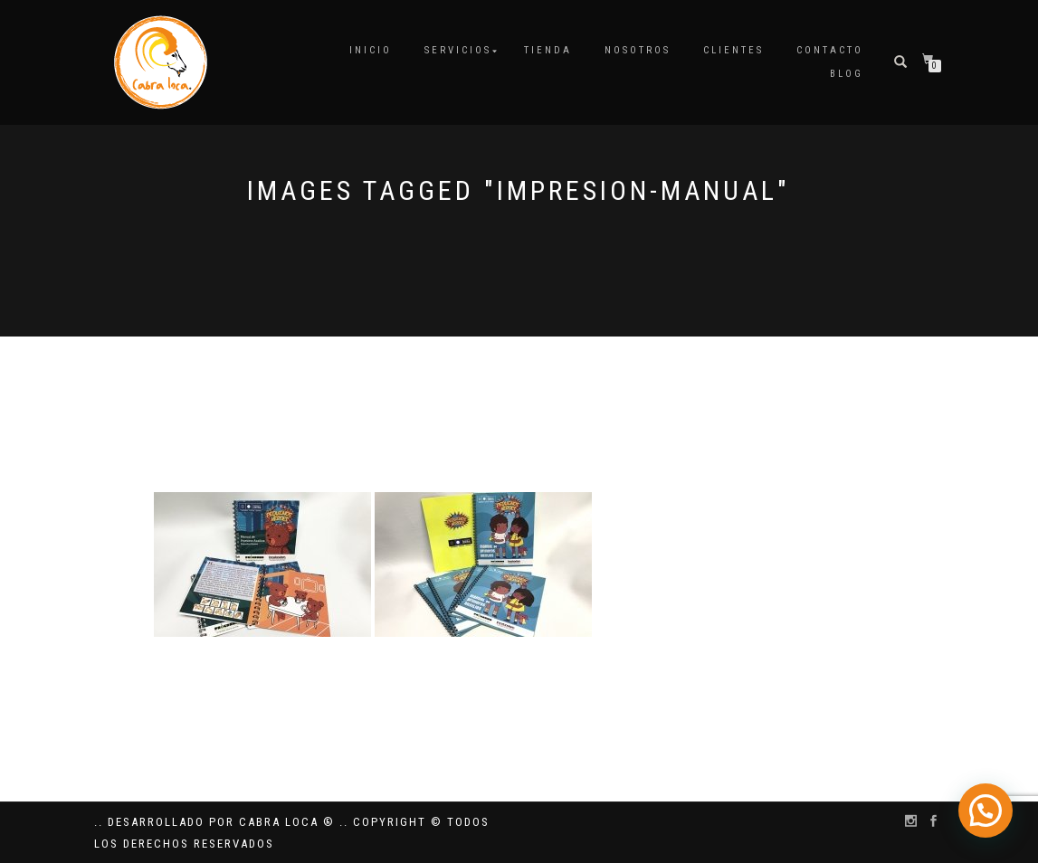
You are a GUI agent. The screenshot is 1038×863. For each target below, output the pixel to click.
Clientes (733, 50)
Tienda (548, 50)
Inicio (370, 50)
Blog (846, 74)
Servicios (457, 50)
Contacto (829, 50)
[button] (989, 821)
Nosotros (638, 50)
